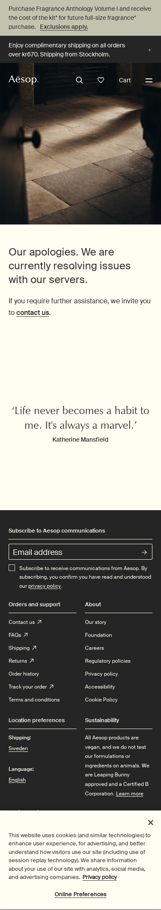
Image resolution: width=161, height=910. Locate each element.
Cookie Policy (101, 699)
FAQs (18, 635)
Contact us (25, 622)
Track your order (31, 686)
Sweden (18, 748)
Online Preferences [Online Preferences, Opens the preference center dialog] (80, 898)
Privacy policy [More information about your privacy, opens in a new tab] (99, 881)
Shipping (22, 648)
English (17, 779)
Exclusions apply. (64, 27)
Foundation (98, 635)
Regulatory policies (108, 661)
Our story (95, 622)
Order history (24, 673)
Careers (94, 648)
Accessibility (100, 686)
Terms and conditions (34, 699)
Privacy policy (101, 673)
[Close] (150, 826)
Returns (21, 660)
